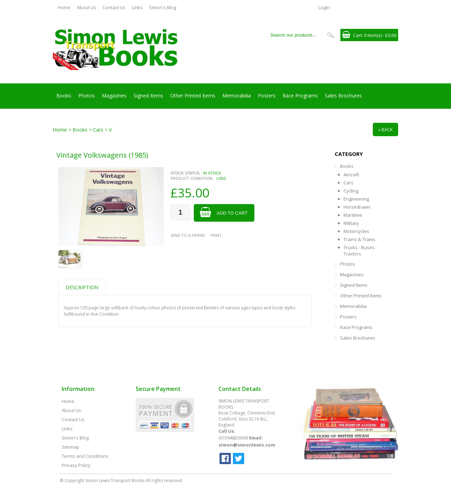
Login (324, 7)
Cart (357, 35)
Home (64, 7)
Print (216, 235)
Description (82, 287)
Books (63, 95)
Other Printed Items (192, 95)
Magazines (114, 95)
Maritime (353, 215)
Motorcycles (356, 231)
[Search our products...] (296, 35)
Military (351, 223)
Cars (348, 182)
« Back (385, 129)
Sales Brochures (343, 95)
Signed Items (148, 95)
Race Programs (300, 95)
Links (137, 7)
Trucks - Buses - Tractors (360, 250)
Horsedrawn (357, 207)
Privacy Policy (76, 465)
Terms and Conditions (85, 456)
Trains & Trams (360, 239)
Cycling (351, 191)
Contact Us (114, 7)
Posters (267, 95)
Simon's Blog (162, 7)
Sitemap (70, 447)
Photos (86, 95)
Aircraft (351, 174)
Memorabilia (236, 95)
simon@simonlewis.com (246, 445)
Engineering (356, 199)
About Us (86, 7)
